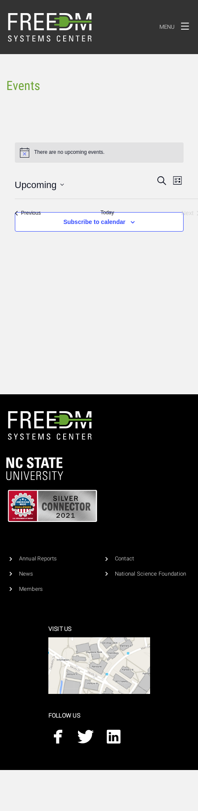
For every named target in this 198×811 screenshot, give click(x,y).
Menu (176, 26)
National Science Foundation (151, 574)
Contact (124, 558)
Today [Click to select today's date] (107, 213)
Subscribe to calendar (94, 221)
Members (31, 589)
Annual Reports (38, 558)
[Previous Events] (28, 213)
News (26, 574)
